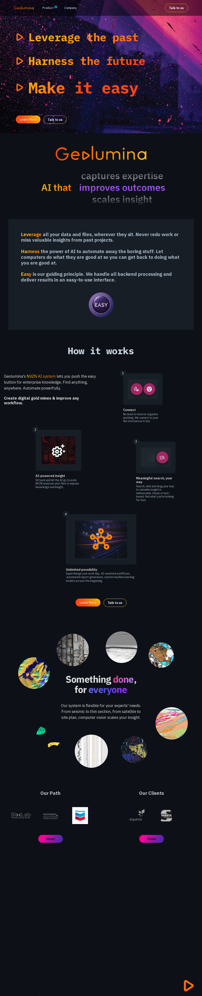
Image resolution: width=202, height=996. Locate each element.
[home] (24, 7)
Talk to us (176, 8)
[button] (49, 8)
